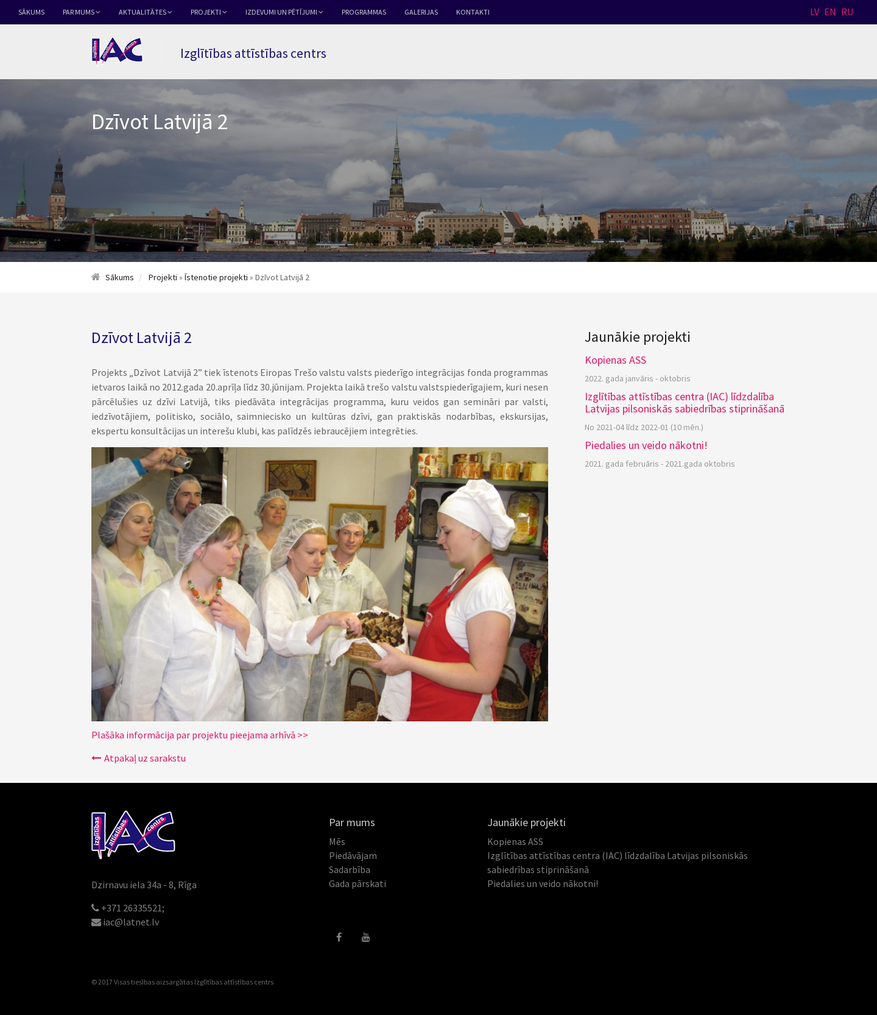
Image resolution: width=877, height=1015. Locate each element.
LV (814, 11)
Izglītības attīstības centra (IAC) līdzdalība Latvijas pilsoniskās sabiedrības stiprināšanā (684, 402)
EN (830, 11)
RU (847, 11)
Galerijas (421, 11)
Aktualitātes (145, 11)
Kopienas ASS (615, 360)
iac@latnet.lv (131, 922)
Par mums (81, 11)
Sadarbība (349, 869)
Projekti (209, 11)
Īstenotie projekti (216, 277)
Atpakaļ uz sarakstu (138, 758)
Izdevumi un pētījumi (284, 11)
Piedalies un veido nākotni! (646, 445)
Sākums (31, 11)
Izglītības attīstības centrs (233, 981)
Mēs (337, 841)
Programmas (364, 11)
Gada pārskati (357, 883)
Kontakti (473, 11)
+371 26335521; (132, 908)
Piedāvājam (353, 855)
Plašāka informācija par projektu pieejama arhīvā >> (199, 735)
